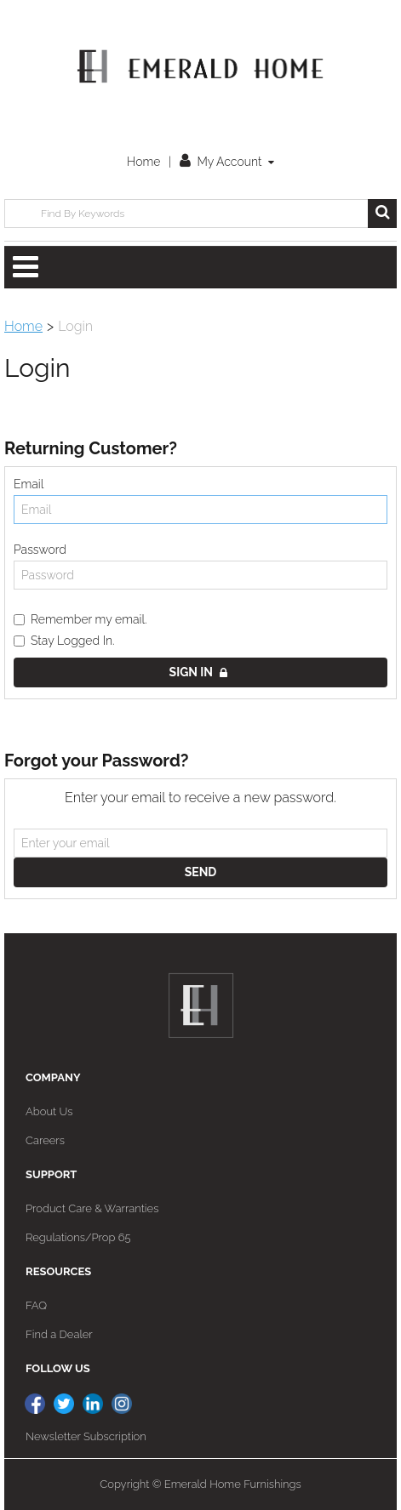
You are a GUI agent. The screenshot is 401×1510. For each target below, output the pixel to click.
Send (201, 872)
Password (40, 549)
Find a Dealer (59, 1334)
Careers (45, 1140)
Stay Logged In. (64, 640)
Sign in (198, 672)
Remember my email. (80, 619)
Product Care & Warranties (92, 1208)
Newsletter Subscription (86, 1436)
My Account (227, 161)
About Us (49, 1111)
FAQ (36, 1305)
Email (28, 484)
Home (143, 161)
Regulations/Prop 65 (78, 1237)
